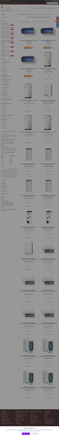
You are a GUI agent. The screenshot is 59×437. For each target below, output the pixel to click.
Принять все (25, 433)
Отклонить (35, 433)
